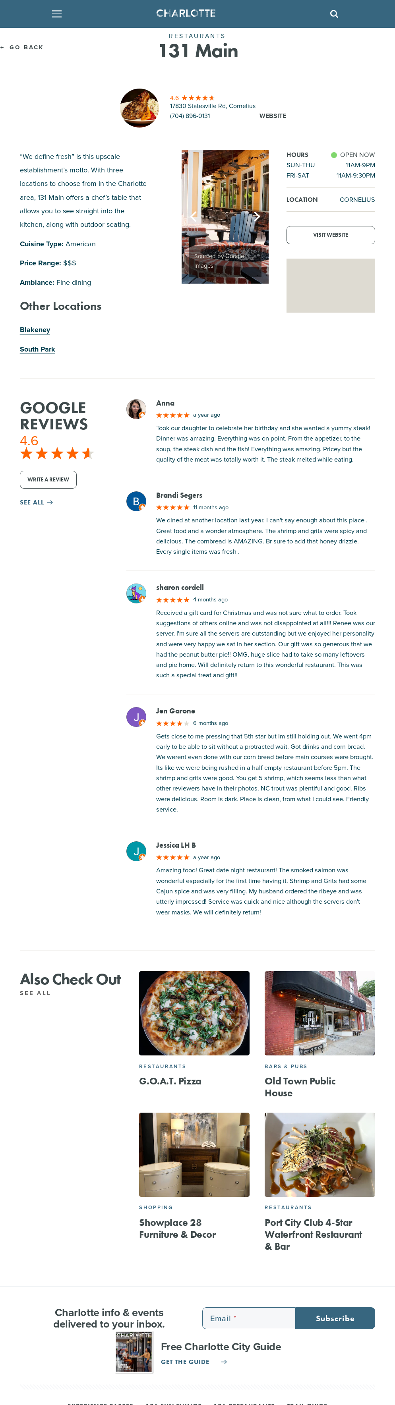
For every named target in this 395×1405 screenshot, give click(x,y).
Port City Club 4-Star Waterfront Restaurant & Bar (313, 1234)
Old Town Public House (300, 1087)
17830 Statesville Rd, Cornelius (213, 105)
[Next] (256, 217)
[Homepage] (195, 14)
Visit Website (330, 235)
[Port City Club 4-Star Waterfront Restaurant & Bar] (320, 1155)
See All (40, 993)
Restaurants (163, 1066)
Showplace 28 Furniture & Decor (177, 1228)
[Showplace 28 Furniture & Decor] (194, 1155)
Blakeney (35, 330)
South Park (37, 349)
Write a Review (48, 479)
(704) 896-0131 (190, 115)
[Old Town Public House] (320, 1013)
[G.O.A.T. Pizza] (194, 1013)
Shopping (156, 1207)
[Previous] (194, 217)
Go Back (22, 47)
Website (272, 115)
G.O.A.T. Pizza (170, 1081)
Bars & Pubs (286, 1066)
